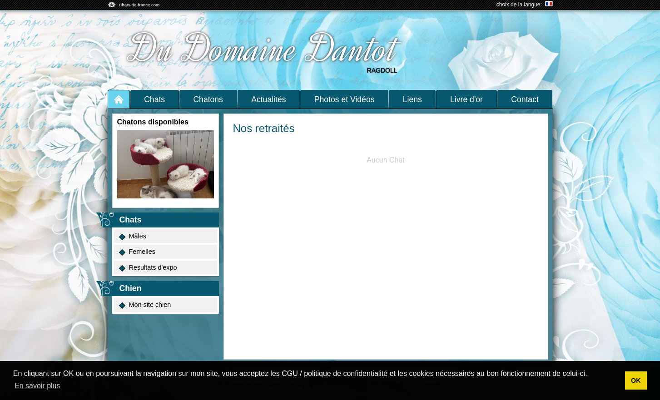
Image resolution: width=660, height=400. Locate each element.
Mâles (132, 236)
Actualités (268, 99)
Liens (412, 99)
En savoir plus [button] (37, 386)
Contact (525, 99)
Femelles (137, 252)
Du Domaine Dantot (263, 49)
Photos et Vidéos (344, 99)
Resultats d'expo (148, 268)
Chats (154, 99)
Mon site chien (145, 305)
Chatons (208, 99)
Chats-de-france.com (139, 4)
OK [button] (636, 380)
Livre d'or (466, 99)
